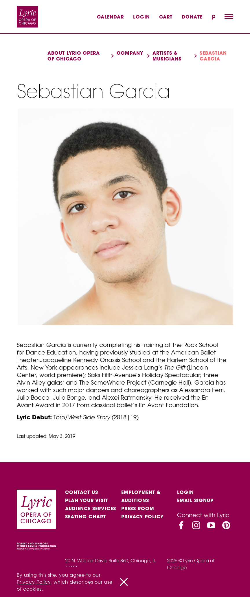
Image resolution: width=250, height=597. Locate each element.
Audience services (90, 508)
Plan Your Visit (86, 500)
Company (130, 53)
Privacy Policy (142, 516)
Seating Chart (85, 516)
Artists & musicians (166, 56)
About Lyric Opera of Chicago (73, 56)
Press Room (137, 508)
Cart (165, 17)
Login (141, 17)
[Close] (124, 582)
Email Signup (195, 500)
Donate (192, 17)
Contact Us (81, 492)
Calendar (110, 17)
